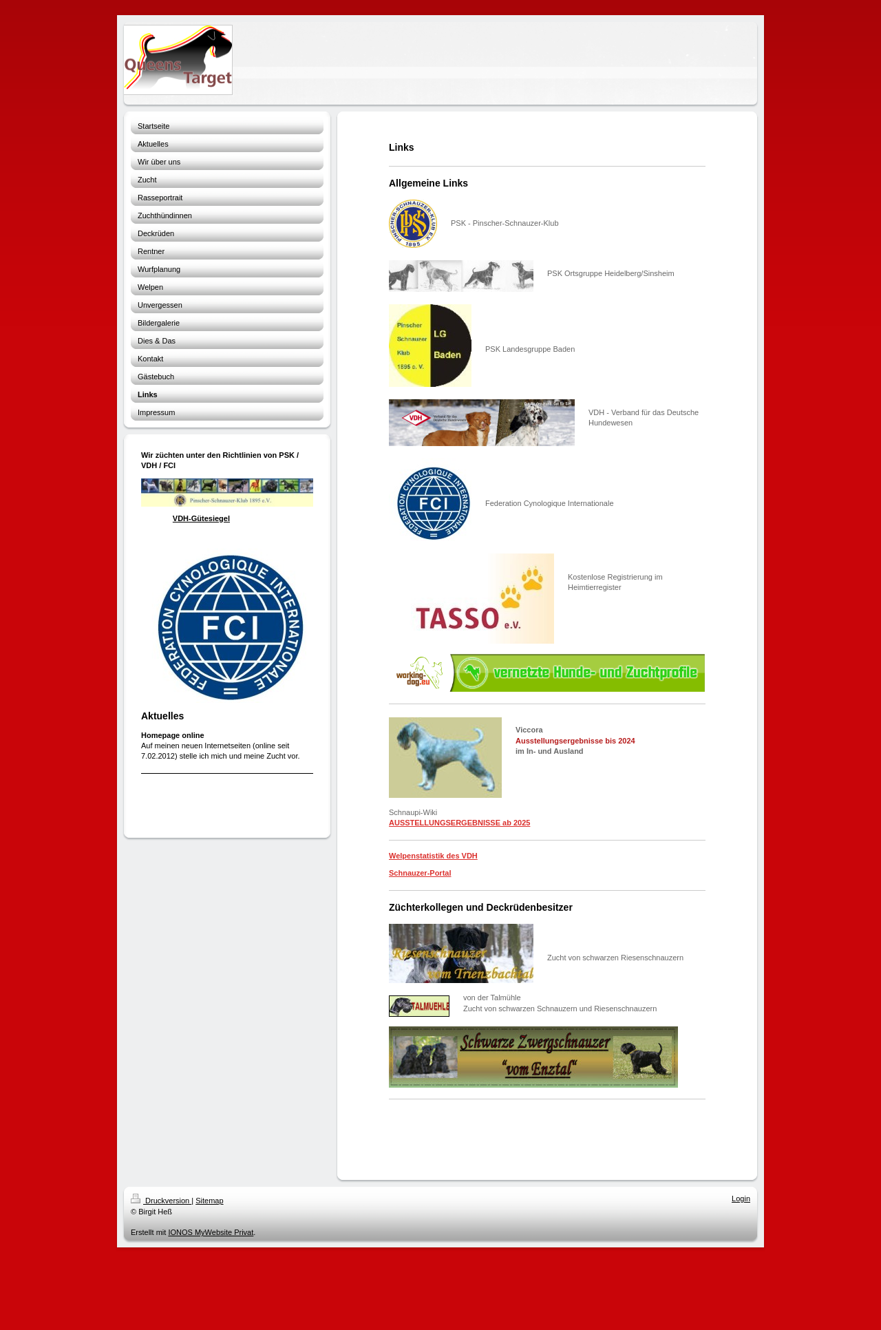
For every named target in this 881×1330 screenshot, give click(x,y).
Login (741, 1198)
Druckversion (161, 1200)
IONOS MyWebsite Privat (210, 1232)
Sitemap (209, 1200)
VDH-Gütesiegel (201, 518)
